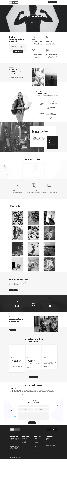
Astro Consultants (17, 420)
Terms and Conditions (38, 480)
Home (36, 469)
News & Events (37, 476)
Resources (39, 2)
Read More (10, 89)
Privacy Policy (37, 481)
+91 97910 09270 (52, 1)
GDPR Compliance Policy (38, 482)
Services (30, 2)
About (36, 471)
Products (36, 473)
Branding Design (24, 469)
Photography (24, 472)
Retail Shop (24, 473)
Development (24, 476)
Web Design (24, 471)
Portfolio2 (36, 477)
